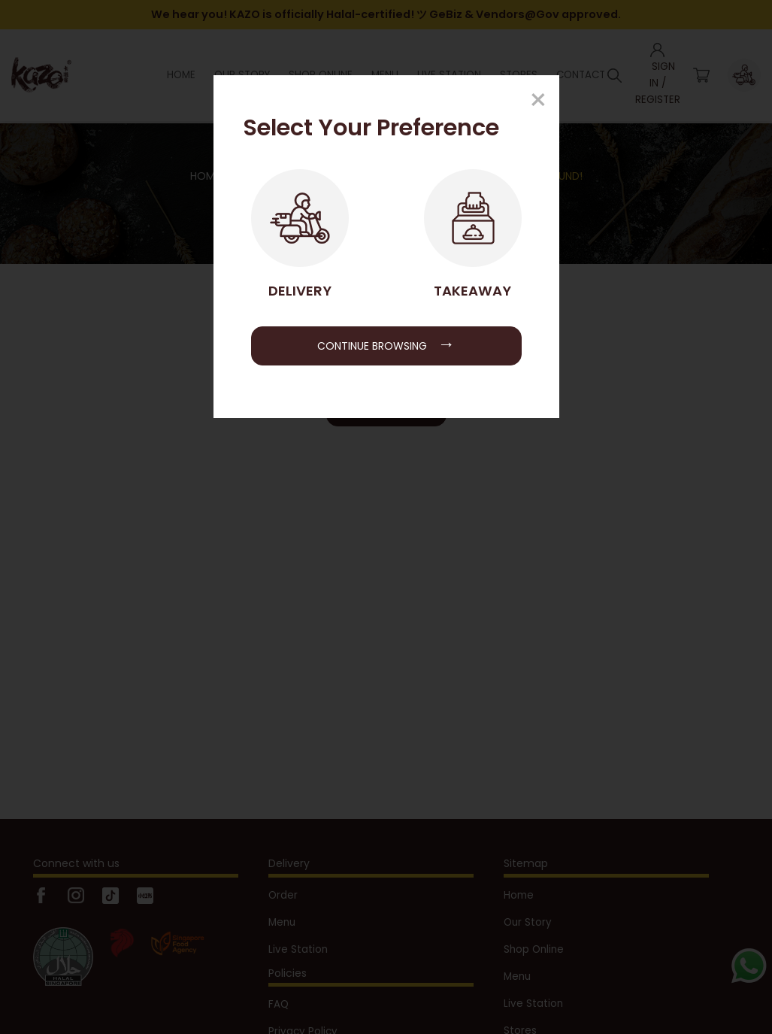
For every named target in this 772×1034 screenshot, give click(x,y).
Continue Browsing (386, 344)
